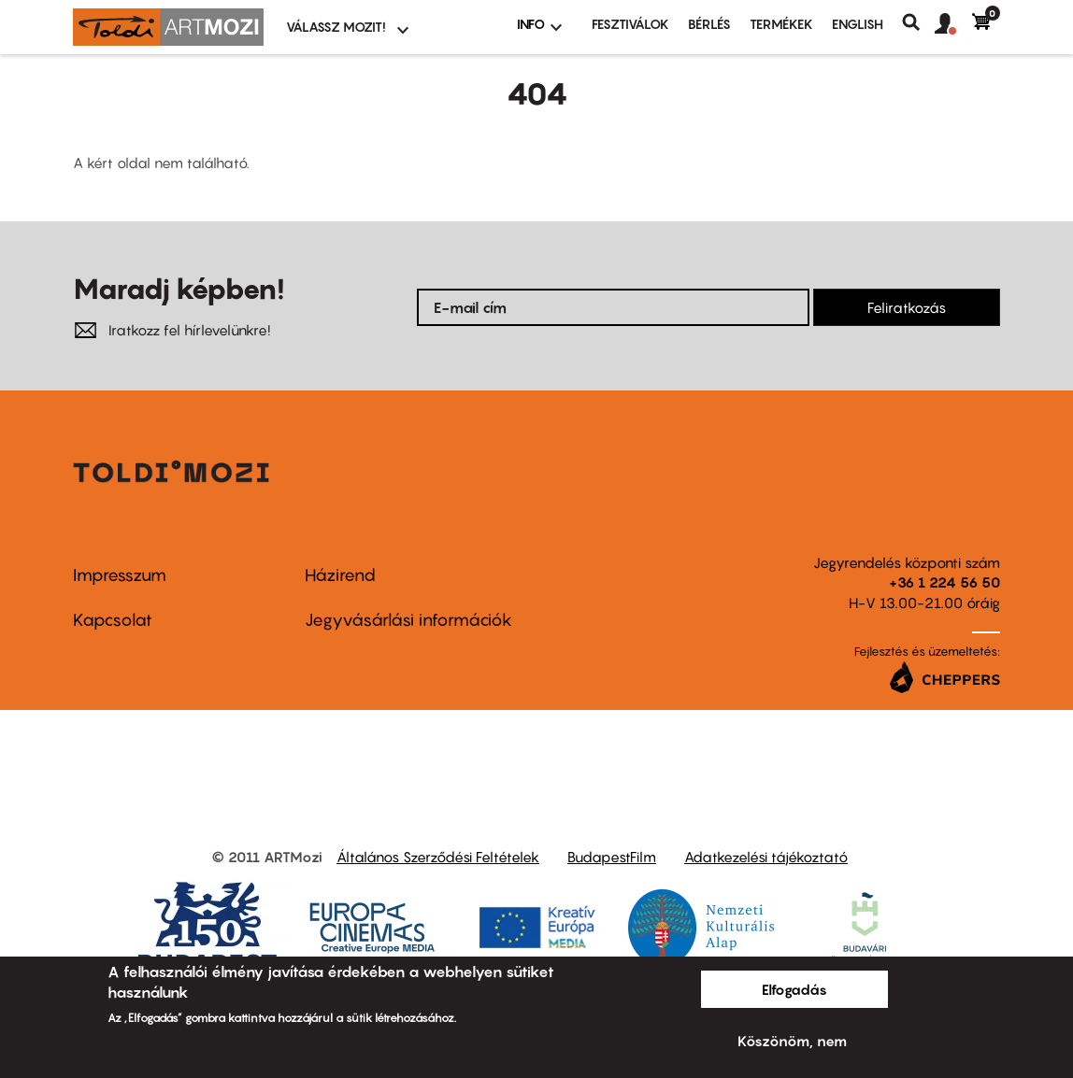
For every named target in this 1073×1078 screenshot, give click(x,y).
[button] (953, 24)
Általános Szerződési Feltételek (437, 856)
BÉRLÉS (709, 24)
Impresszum (119, 575)
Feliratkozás (906, 307)
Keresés (918, 22)
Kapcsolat (112, 620)
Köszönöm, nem (792, 1040)
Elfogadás (794, 989)
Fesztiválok (630, 24)
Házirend (340, 575)
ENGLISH (857, 24)
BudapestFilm (611, 856)
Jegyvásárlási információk (408, 620)
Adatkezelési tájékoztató (766, 856)
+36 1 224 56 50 (944, 582)
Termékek (781, 24)
